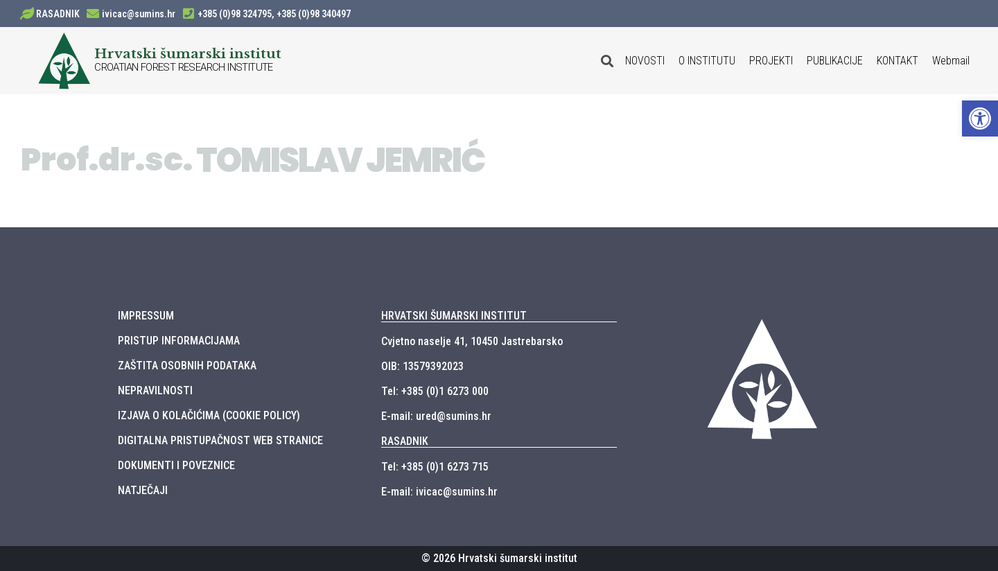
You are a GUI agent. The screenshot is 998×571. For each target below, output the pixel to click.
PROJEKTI (771, 60)
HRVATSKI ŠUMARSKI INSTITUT (454, 315)
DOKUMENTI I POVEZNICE (176, 465)
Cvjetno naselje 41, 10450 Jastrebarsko (472, 341)
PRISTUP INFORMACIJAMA (179, 340)
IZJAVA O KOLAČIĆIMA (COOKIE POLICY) (209, 415)
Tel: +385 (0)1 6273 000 (435, 391)
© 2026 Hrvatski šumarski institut (499, 558)
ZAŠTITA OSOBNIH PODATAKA (187, 365)
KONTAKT (897, 60)
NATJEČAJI (143, 490)
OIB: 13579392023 (422, 366)
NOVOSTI (645, 60)
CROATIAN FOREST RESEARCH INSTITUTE (183, 67)
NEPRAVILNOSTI (155, 390)
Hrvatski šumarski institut (187, 53)
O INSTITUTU (707, 60)
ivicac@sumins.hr (138, 13)
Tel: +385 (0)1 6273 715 (435, 466)
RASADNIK (58, 13)
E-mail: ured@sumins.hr (436, 416)
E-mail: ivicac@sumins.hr (439, 491)
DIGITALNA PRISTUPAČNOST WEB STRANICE (220, 440)
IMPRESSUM (146, 315)
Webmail (951, 60)
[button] (980, 118)
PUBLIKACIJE (835, 60)
